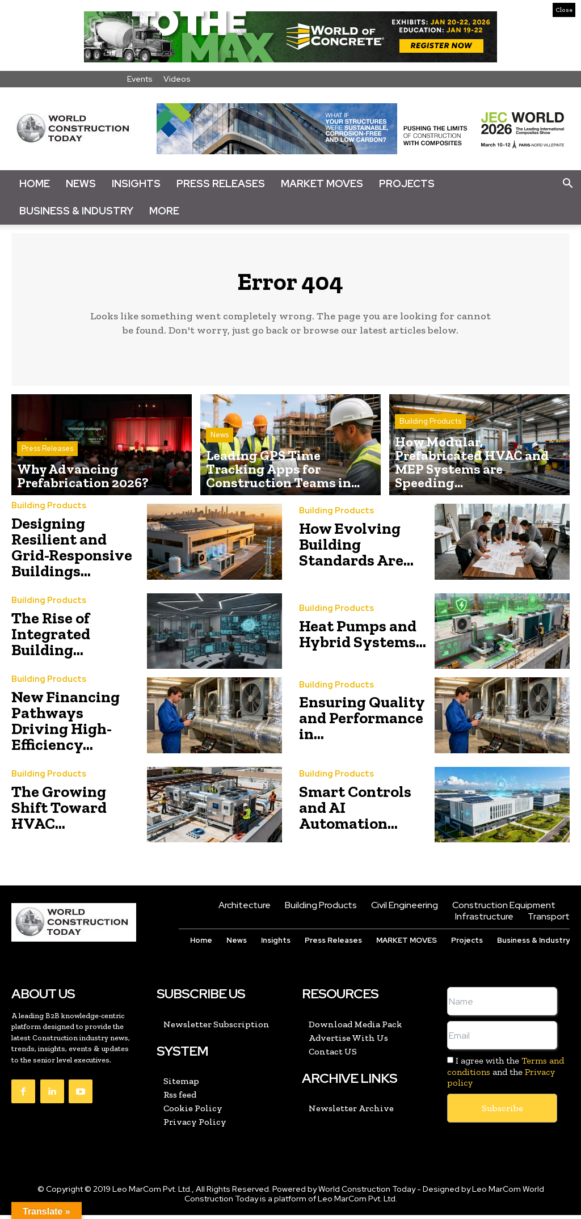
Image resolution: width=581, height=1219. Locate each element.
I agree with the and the (505, 1076)
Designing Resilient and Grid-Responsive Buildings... (71, 551)
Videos (177, 79)
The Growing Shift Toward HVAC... (59, 811)
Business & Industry (76, 210)
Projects (407, 183)
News (81, 183)
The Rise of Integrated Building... (50, 638)
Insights (136, 183)
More (164, 210)
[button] (567, 184)
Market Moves (322, 183)
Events (140, 79)
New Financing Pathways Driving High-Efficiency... (65, 724)
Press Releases (220, 183)
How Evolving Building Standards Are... (356, 549)
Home (34, 183)
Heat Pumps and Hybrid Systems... (362, 638)
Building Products (430, 460)
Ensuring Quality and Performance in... (362, 722)
